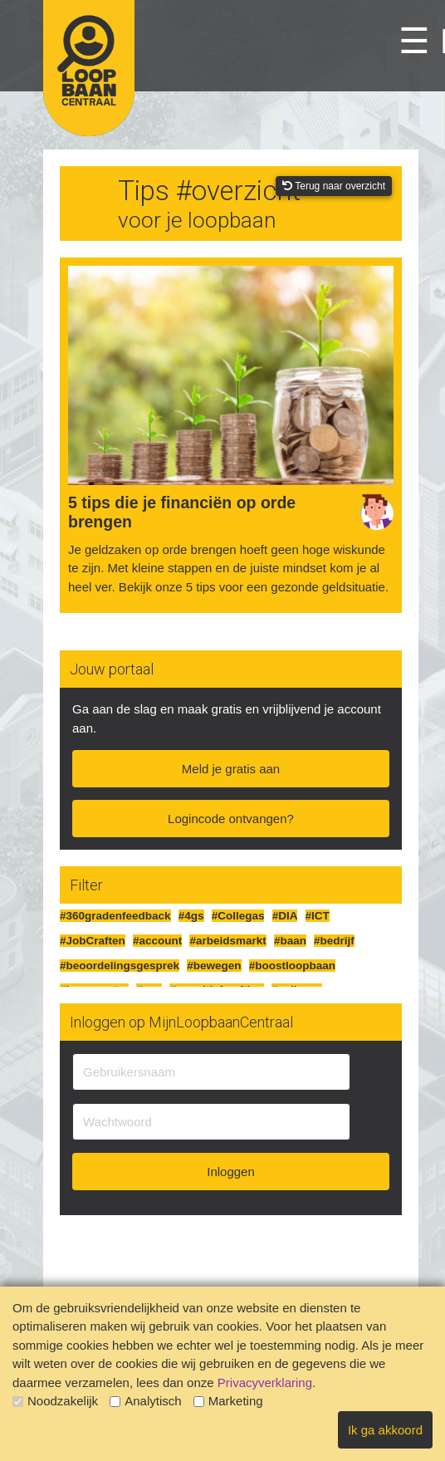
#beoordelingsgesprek (119, 965)
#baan (290, 940)
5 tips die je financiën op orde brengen (182, 512)
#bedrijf (334, 940)
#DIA (285, 915)
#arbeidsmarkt (227, 940)
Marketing (228, 1401)
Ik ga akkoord (385, 1430)
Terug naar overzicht (333, 186)
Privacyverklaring (265, 1382)
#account (157, 940)
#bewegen (214, 965)
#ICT (318, 915)
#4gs (191, 915)
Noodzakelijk (55, 1401)
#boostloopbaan (292, 965)
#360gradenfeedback (115, 915)
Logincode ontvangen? (231, 818)
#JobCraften (92, 940)
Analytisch (145, 1401)
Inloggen (231, 1171)
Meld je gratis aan (231, 769)
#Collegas (238, 915)
